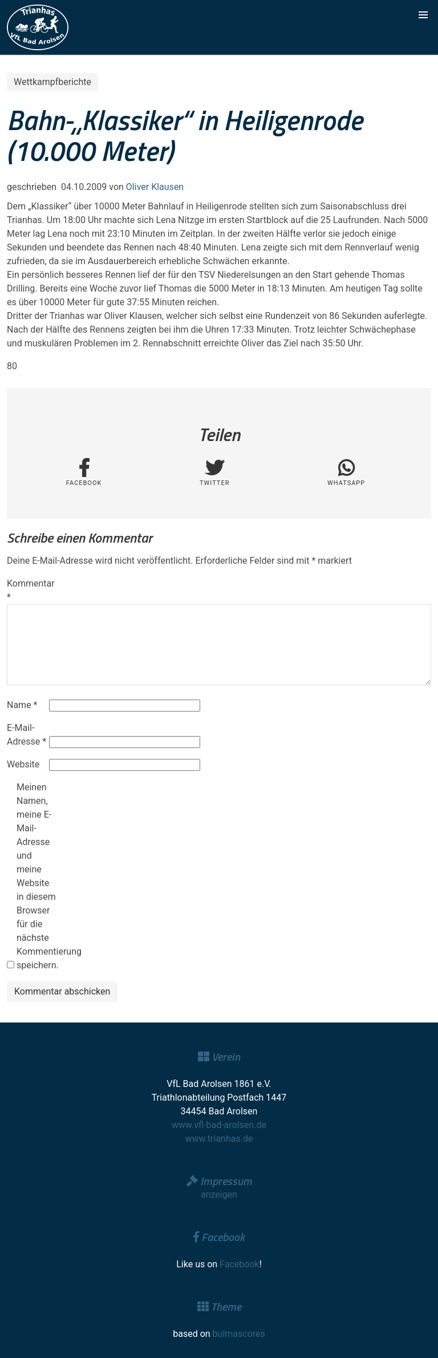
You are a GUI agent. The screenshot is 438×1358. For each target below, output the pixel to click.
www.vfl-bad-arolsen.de (219, 1124)
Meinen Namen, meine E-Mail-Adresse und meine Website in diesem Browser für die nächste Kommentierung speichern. (36, 876)
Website (23, 764)
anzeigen (219, 1194)
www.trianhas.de (219, 1138)
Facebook (239, 1264)
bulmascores (239, 1333)
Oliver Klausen (155, 186)
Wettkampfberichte (52, 81)
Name (22, 705)
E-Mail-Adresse (26, 734)
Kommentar (27, 590)
